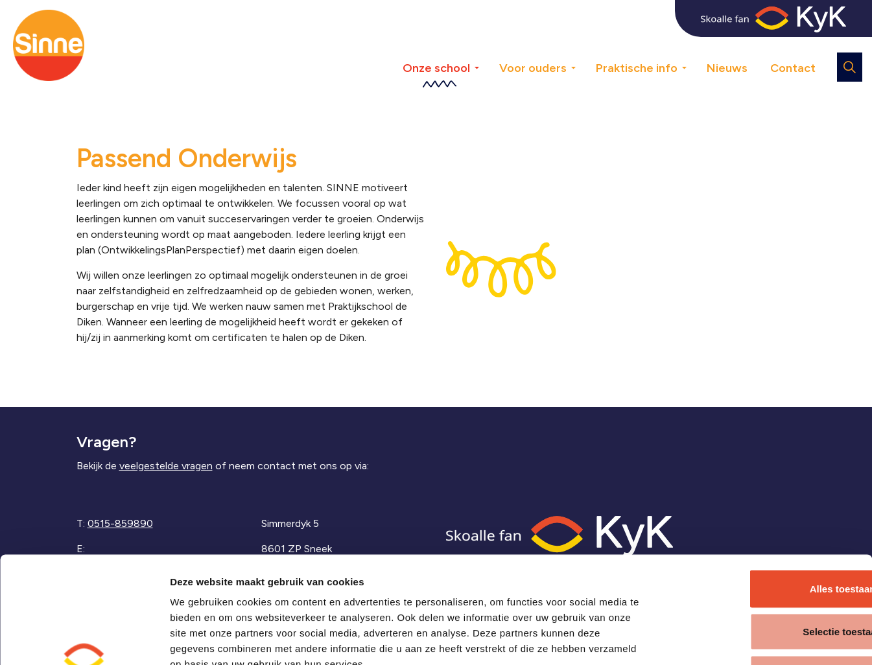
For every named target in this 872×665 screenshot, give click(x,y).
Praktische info (637, 68)
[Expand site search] (849, 67)
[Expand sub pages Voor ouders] (582, 45)
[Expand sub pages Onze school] (486, 45)
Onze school (436, 68)
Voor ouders (533, 68)
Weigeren (763, 579)
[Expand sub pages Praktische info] (693, 45)
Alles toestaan (764, 494)
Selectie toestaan (764, 537)
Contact (793, 68)
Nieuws (727, 68)
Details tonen (698, 639)
